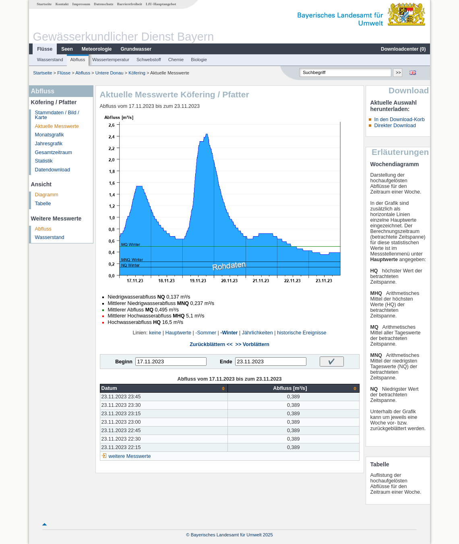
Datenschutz (104, 4)
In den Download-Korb (399, 119)
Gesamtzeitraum (53, 152)
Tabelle (43, 203)
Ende (226, 362)
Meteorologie (97, 49)
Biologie (199, 59)
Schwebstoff (148, 59)
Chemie (176, 59)
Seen (67, 49)
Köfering (136, 72)
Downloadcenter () (403, 49)
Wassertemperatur (110, 59)
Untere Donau (109, 72)
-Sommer (205, 333)
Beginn (123, 362)
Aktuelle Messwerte (57, 126)
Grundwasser (136, 49)
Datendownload (52, 170)
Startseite (44, 4)
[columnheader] (164, 388)
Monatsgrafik (49, 135)
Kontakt (62, 4)
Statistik (44, 161)
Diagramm (46, 195)
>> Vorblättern (252, 344)
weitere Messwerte (130, 456)
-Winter (229, 333)
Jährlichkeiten (257, 333)
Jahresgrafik (49, 143)
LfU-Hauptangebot (161, 4)
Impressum (81, 4)
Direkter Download (395, 125)
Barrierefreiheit (129, 4)
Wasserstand (50, 59)
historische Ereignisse (302, 333)
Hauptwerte (178, 333)
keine (155, 333)
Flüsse (44, 49)
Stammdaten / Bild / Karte (57, 115)
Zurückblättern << (211, 344)
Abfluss (77, 59)
